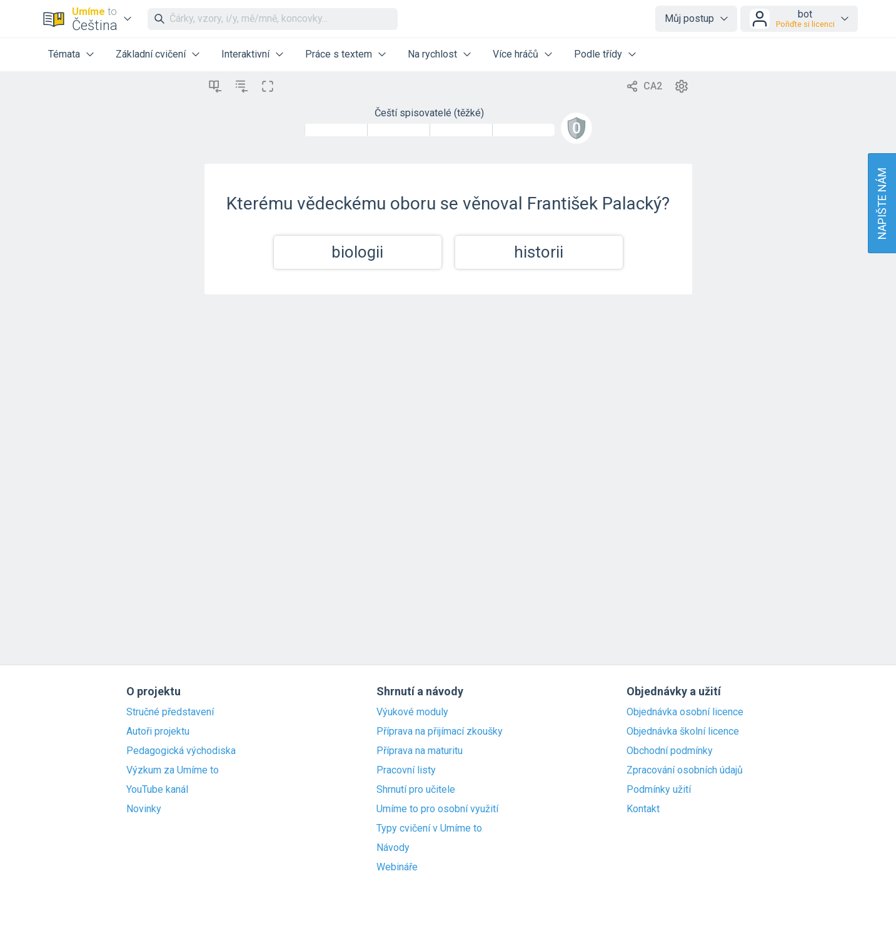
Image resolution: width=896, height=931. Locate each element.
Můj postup (689, 18)
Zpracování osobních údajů (685, 770)
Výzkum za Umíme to (172, 770)
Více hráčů (515, 54)
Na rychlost (432, 54)
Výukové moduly (412, 712)
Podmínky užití (659, 789)
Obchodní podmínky (670, 751)
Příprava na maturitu (419, 751)
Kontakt (643, 809)
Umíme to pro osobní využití (437, 809)
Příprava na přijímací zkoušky (439, 731)
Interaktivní (245, 54)
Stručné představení (170, 712)
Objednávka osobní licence (685, 712)
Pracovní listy (406, 770)
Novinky (143, 809)
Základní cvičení (151, 54)
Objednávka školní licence (683, 731)
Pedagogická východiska (181, 751)
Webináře (397, 867)
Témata (64, 54)
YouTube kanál (157, 789)
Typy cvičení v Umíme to (429, 828)
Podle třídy (598, 54)
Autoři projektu (157, 731)
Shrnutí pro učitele (415, 789)
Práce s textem (338, 54)
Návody (393, 847)
